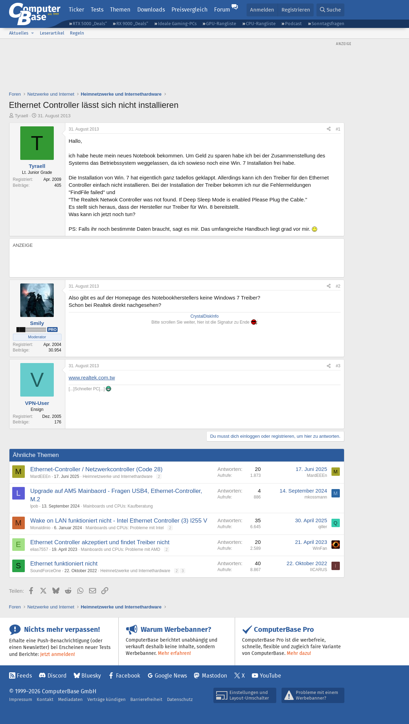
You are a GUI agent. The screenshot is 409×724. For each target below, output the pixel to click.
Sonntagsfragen (328, 23)
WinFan (320, 548)
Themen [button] (120, 10)
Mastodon (214, 676)
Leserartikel (52, 33)
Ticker (76, 10)
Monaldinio (40, 527)
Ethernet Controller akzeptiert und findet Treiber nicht (100, 542)
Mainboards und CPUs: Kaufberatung (118, 506)
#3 (338, 365)
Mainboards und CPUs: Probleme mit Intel (125, 527)
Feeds (24, 676)
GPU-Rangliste (221, 23)
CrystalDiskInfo (204, 316)
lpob (34, 506)
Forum (222, 10)
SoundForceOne (45, 570)
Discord (57, 676)
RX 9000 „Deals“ (132, 23)
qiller (322, 526)
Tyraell (21, 115)
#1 (338, 129)
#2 (338, 286)
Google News (171, 676)
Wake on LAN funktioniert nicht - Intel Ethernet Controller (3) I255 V (118, 520)
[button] (32, 33)
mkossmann (316, 497)
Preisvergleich (189, 10)
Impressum (20, 699)
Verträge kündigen (106, 699)
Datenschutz (180, 699)
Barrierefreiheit (146, 699)
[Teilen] (328, 129)
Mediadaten (70, 699)
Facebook (128, 676)
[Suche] (330, 9)
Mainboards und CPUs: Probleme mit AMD (120, 549)
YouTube (270, 676)
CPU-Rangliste (261, 23)
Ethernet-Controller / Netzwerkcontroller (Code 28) (96, 469)
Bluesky (91, 676)
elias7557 (39, 549)
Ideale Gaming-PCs (177, 23)
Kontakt (45, 699)
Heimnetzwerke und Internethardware (118, 476)
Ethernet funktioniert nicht (64, 563)
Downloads (151, 10)
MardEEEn (40, 476)
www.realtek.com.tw (92, 378)
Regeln (77, 33)
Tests (97, 10)
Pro (52, 329)
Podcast (293, 23)
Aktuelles (18, 33)
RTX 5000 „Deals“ (90, 23)
